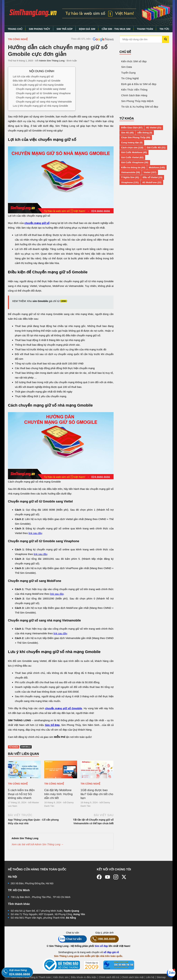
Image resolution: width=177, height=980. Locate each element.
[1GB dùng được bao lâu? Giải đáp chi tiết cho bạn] (97, 769)
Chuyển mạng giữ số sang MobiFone (36, 97)
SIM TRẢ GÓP (64, 29)
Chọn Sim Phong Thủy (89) (135, 137)
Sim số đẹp (101, 946)
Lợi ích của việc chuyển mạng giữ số (33, 76)
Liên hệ (150, 977)
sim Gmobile (40, 301)
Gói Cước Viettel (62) (132, 157)
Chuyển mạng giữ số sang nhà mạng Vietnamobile (44, 101)
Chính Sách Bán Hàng (134, 95)
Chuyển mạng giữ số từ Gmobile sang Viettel (41, 89)
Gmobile (26, 747)
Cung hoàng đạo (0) (131, 142)
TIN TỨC (164, 29)
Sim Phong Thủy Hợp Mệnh (137, 101)
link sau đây (35, 533)
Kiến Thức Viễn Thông (134, 89)
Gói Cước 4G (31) (156, 147)
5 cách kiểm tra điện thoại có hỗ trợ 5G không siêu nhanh (21, 794)
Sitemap (161, 977)
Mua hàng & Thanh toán (37, 977)
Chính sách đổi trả (109, 977)
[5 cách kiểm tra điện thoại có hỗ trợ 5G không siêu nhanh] (24, 769)
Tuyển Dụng (128, 72)
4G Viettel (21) (153, 127)
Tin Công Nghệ (18, 39)
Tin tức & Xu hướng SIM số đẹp (139, 106)
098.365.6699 (102, 939)
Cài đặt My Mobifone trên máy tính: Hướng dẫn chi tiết (58, 794)
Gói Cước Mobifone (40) (134, 152)
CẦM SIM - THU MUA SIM (116, 29)
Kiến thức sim (60, 977)
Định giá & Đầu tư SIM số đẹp (138, 84)
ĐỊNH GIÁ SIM (87, 29)
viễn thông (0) (144, 132)
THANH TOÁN (145, 29)
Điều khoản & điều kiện (83, 977)
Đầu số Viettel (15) (152, 177)
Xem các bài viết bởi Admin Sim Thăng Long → (37, 844)
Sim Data (126, 66)
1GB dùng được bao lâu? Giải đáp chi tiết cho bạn (97, 794)
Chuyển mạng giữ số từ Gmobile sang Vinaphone (43, 93)
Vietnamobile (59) (130, 172)
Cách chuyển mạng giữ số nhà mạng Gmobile (38, 84)
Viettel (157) (150, 172)
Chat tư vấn (70, 939)
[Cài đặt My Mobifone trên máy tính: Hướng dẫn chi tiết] (60, 769)
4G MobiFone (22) (151, 182)
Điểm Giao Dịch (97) (131, 127)
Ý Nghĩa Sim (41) (130, 177)
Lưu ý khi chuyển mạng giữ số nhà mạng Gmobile (40, 105)
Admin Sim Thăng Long (51, 60)
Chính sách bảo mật (133, 977)
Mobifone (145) (157, 167)
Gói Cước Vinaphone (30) (134, 162)
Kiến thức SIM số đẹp (134, 61)
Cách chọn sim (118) (132, 147)
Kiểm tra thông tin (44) (133, 167)
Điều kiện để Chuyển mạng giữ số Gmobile (36, 80)
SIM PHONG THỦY (39, 29)
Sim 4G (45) (127, 132)
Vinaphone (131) (130, 182)
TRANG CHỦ (15, 29)
